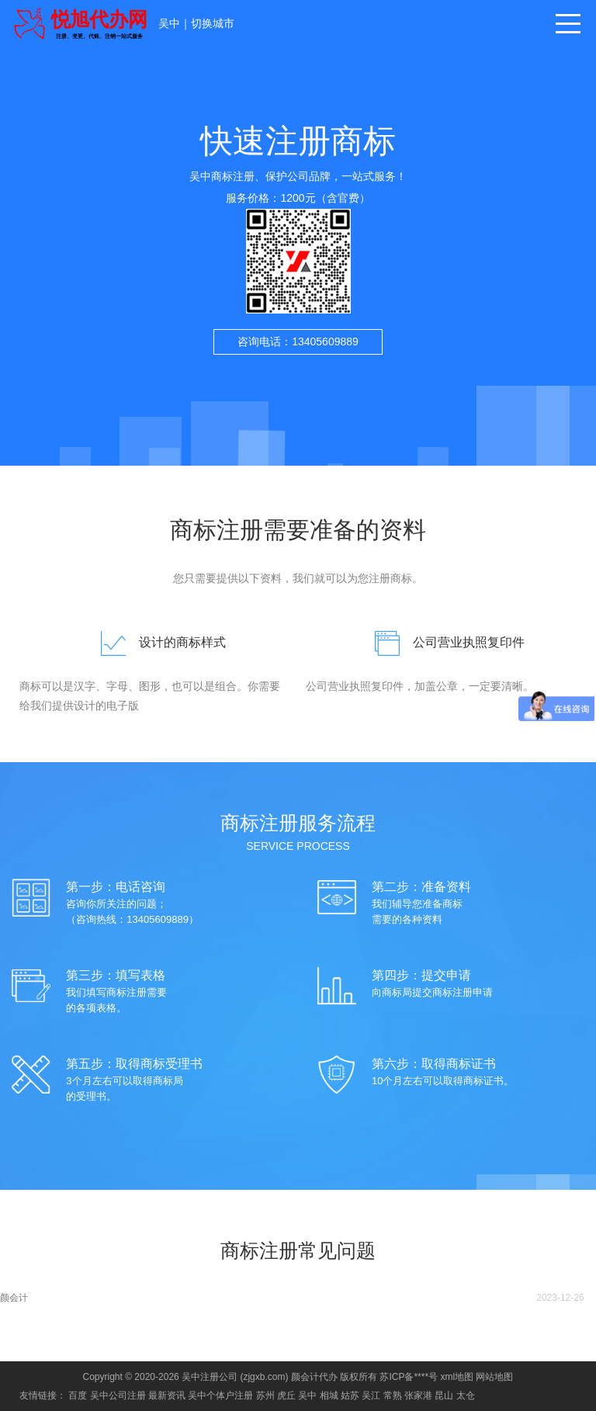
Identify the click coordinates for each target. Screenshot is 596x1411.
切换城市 (212, 23)
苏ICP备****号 (408, 1376)
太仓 (465, 1395)
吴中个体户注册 (220, 1395)
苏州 (265, 1395)
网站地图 (494, 1376)
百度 (77, 1395)
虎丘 (286, 1395)
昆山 (444, 1395)
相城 (329, 1395)
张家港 (418, 1395)
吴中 (169, 23)
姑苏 (350, 1395)
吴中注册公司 (209, 1376)
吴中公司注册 (118, 1395)
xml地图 (456, 1376)
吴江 (371, 1395)
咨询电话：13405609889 (298, 341)
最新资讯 (166, 1395)
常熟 (392, 1395)
